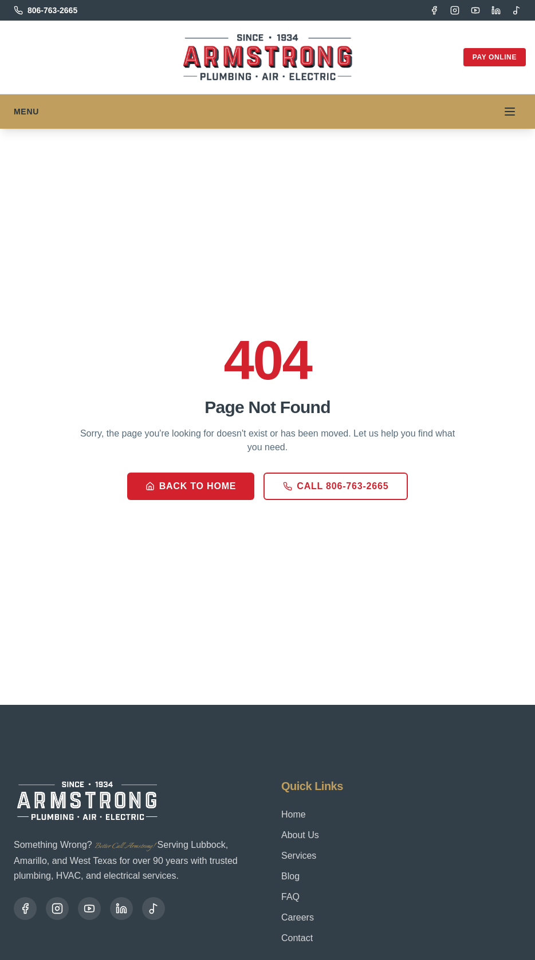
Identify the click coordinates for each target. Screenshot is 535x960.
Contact (297, 938)
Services (298, 855)
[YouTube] (475, 10)
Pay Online (495, 57)
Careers (297, 917)
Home (293, 814)
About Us (300, 835)
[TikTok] (516, 10)
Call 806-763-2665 (335, 486)
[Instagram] (454, 10)
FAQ (290, 897)
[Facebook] (434, 10)
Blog (290, 876)
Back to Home (191, 486)
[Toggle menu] (509, 111)
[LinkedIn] (496, 10)
